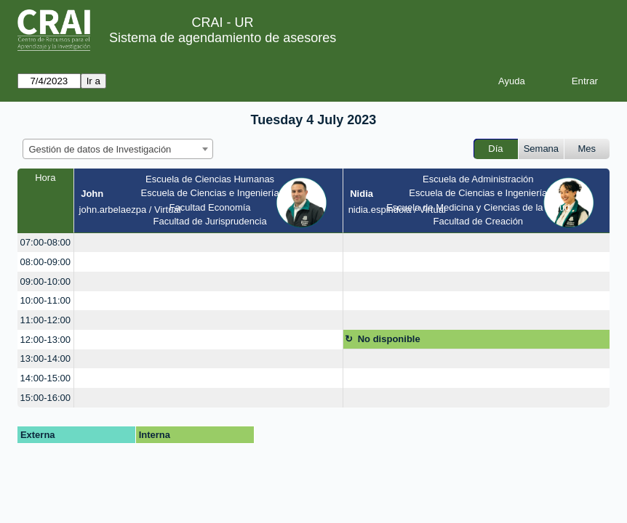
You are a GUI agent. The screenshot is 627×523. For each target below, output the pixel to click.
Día (495, 148)
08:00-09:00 (45, 261)
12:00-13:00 (45, 339)
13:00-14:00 (45, 358)
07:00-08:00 (45, 242)
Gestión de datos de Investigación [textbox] (100, 149)
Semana (541, 148)
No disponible (389, 338)
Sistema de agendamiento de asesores (222, 38)
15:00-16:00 (45, 397)
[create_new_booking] (208, 243)
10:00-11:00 (45, 300)
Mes (587, 148)
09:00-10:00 (45, 281)
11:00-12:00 (45, 320)
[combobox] (118, 149)
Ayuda (511, 81)
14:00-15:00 (45, 378)
